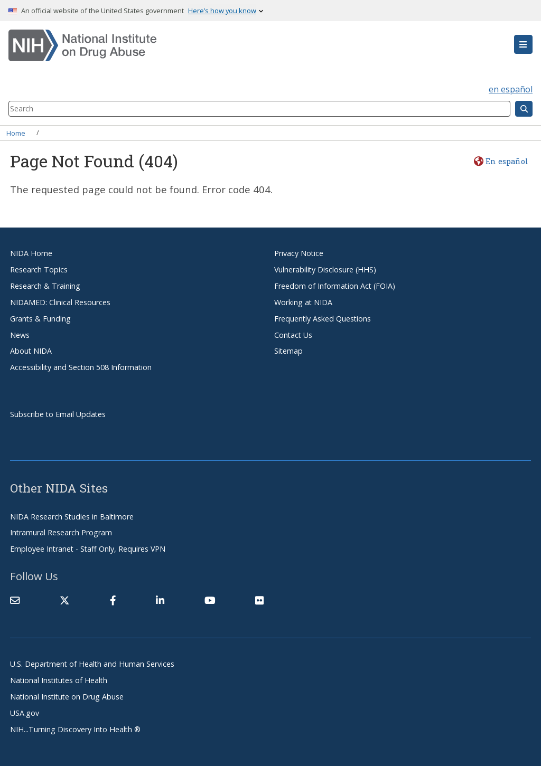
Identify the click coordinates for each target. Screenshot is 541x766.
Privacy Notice (298, 253)
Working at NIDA (303, 302)
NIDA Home (31, 253)
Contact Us (293, 335)
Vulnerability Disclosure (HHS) (325, 269)
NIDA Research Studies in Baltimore (72, 517)
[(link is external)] (64, 600)
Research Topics (39, 269)
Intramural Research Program (61, 532)
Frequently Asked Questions (322, 319)
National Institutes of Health (58, 680)
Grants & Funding (40, 319)
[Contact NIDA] (15, 600)
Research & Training (45, 286)
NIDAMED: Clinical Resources (60, 302)
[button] (523, 44)
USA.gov (24, 713)
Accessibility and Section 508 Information (81, 367)
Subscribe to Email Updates (58, 414)
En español (507, 161)
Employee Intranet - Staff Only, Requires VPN (87, 549)
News (20, 335)
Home (15, 132)
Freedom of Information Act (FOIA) (334, 286)
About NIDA (31, 351)
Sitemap (288, 351)
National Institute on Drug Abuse (67, 697)
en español (511, 89)
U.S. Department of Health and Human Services (92, 664)
